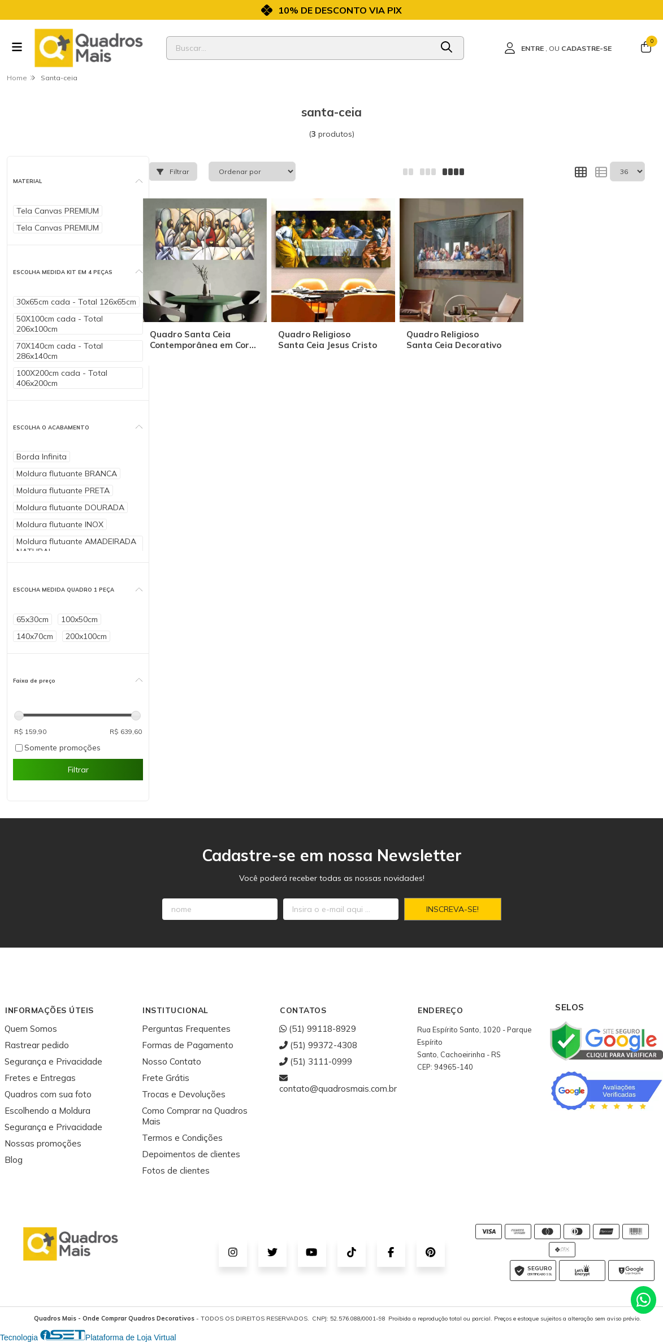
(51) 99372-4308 (318, 1045)
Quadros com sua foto (48, 1094)
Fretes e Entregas (40, 1077)
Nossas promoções (43, 1143)
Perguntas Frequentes (186, 1028)
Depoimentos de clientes (191, 1154)
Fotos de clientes (176, 1170)
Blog (14, 1159)
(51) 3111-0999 (315, 1061)
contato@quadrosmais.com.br (338, 1083)
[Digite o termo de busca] (299, 48)
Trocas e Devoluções (184, 1094)
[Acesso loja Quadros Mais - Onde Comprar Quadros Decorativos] (558, 48)
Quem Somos (31, 1028)
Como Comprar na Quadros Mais (195, 1116)
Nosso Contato (171, 1061)
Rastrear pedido (37, 1045)
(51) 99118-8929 (317, 1028)
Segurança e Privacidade (53, 1061)
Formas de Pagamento (187, 1045)
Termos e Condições (182, 1137)
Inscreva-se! (452, 909)
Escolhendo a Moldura (47, 1110)
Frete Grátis (165, 1077)
